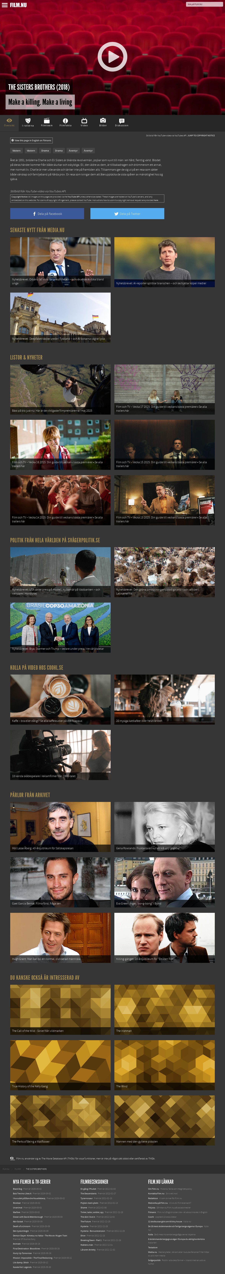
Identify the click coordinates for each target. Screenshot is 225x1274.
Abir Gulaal (18, 1221)
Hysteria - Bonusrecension (93, 1231)
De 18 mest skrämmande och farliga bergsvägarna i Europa (175, 1226)
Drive (83, 1235)
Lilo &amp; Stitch (21, 1262)
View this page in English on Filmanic (31, 140)
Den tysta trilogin (21, 1231)
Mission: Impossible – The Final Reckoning (32, 1258)
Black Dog (17, 1189)
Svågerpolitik (154, 1260)
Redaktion (153, 1198)
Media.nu (152, 1252)
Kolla (150, 1234)
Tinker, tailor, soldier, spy (92, 1212)
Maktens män (87, 1245)
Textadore (152, 1247)
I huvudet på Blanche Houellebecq (29, 1198)
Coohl (151, 1217)
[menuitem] (6, 1169)
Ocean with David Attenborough (28, 1217)
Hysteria (84, 1226)
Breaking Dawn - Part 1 (91, 1240)
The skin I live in (88, 1217)
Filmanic (152, 1212)
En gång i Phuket (88, 1189)
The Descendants (89, 1193)
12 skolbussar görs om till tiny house (165, 1221)
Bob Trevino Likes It (22, 1193)
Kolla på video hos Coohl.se (36, 667)
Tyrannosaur (87, 1198)
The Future (86, 1221)
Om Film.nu (153, 1189)
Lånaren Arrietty (88, 1249)
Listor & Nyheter (26, 357)
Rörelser (17, 1203)
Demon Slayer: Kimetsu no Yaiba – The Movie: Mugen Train (40, 1235)
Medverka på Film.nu (158, 1203)
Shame (84, 1207)
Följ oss (151, 1207)
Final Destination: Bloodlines (26, 1248)
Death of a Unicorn (21, 1226)
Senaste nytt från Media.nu (37, 230)
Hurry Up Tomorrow (22, 1253)
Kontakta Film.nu (156, 1193)
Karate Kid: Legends (22, 1267)
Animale (17, 1243)
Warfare (16, 1212)
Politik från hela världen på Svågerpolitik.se (55, 540)
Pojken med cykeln (89, 1203)
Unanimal (17, 1207)
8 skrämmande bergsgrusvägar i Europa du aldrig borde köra (176, 1239)
